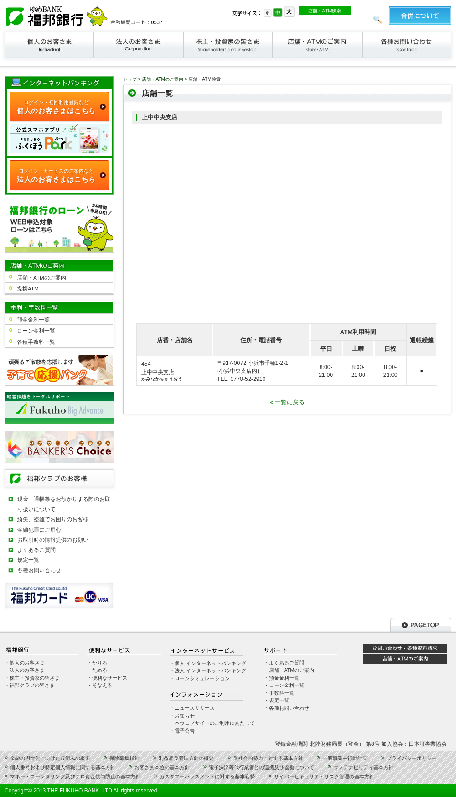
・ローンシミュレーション (200, 678)
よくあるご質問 (36, 550)
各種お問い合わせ (406, 45)
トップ (130, 79)
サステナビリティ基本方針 (363, 767)
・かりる (97, 662)
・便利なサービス (107, 678)
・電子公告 (182, 731)
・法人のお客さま (25, 670)
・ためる (97, 670)
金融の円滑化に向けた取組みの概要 (50, 758)
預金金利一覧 (33, 319)
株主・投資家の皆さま (228, 45)
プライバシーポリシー (412, 758)
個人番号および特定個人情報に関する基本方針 (62, 767)
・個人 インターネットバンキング (208, 663)
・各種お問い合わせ (286, 708)
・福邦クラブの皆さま (30, 685)
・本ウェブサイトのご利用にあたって (212, 723)
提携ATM (28, 288)
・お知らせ (182, 715)
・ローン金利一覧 (284, 685)
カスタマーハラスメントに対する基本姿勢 (207, 776)
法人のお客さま (138, 45)
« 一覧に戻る (287, 402)
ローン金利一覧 (36, 330)
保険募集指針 (124, 758)
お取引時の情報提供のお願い (52, 540)
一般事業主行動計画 (345, 758)
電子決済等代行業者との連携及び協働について (261, 767)
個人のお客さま (49, 45)
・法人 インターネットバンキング (208, 670)
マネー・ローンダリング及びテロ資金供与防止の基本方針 (75, 776)
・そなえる (99, 685)
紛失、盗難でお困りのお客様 (52, 519)
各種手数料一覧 (36, 342)
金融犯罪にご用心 (39, 530)
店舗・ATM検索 (325, 10)
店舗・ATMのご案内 (317, 45)
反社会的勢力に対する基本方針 (268, 758)
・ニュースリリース (192, 708)
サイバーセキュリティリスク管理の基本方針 (324, 776)
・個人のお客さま (25, 662)
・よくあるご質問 (284, 662)
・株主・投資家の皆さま (32, 678)
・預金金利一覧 (281, 678)
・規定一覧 (276, 700)
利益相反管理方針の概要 (186, 758)
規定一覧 (28, 560)
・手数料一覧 (279, 693)
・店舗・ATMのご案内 (289, 670)
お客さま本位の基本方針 (162, 767)
